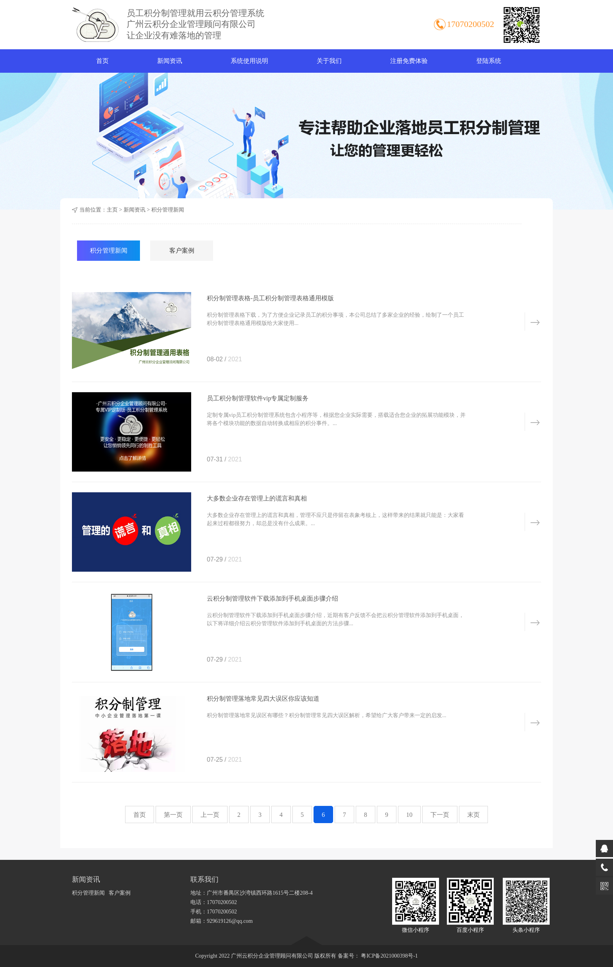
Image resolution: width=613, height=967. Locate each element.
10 (409, 814)
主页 (112, 210)
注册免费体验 (409, 60)
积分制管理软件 (95, 24)
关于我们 (329, 60)
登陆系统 (488, 60)
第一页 (173, 814)
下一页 (439, 814)
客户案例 (181, 250)
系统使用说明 (249, 60)
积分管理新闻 (167, 210)
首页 (102, 60)
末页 (473, 814)
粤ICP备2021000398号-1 (389, 956)
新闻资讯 (169, 60)
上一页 (210, 814)
